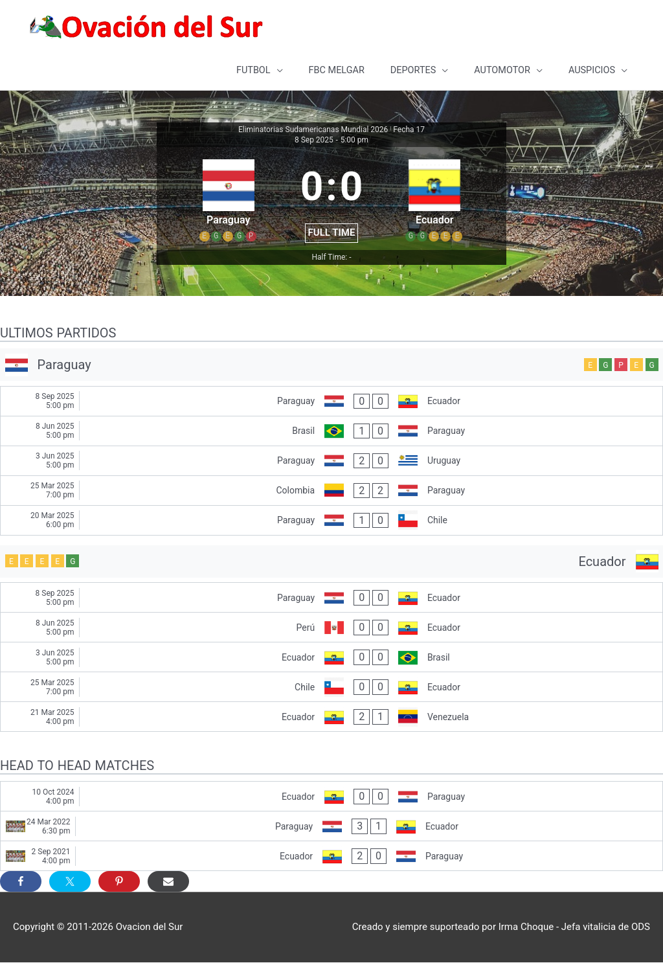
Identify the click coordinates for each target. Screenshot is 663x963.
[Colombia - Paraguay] (331, 491)
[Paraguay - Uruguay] (331, 461)
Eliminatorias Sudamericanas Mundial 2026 (313, 130)
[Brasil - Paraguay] (331, 431)
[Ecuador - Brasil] (331, 657)
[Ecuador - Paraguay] (331, 796)
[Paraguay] (331, 365)
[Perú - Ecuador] (331, 627)
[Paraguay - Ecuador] (331, 401)
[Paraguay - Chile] (331, 521)
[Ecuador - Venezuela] (331, 717)
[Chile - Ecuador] (331, 687)
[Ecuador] (331, 562)
